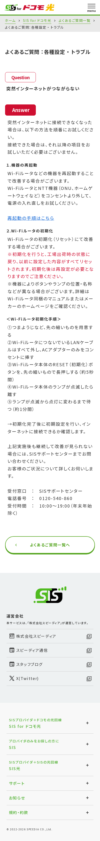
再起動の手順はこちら (31, 218)
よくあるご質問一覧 (74, 20)
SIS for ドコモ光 (37, 20)
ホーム (10, 20)
